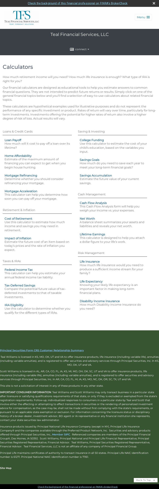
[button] (143, 17)
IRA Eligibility (14, 305)
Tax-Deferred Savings (20, 285)
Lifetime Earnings (92, 234)
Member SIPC (61, 434)
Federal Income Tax (19, 269)
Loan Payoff (13, 140)
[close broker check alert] (154, 3)
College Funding (92, 140)
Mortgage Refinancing (21, 175)
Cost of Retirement (18, 218)
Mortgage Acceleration (21, 191)
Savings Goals (89, 160)
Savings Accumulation (96, 175)
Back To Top (145, 480)
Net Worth (87, 218)
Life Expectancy (91, 281)
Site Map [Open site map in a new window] (6, 468)
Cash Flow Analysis (93, 203)
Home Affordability (18, 156)
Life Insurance (90, 261)
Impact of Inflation (18, 238)
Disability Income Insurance (100, 301)
